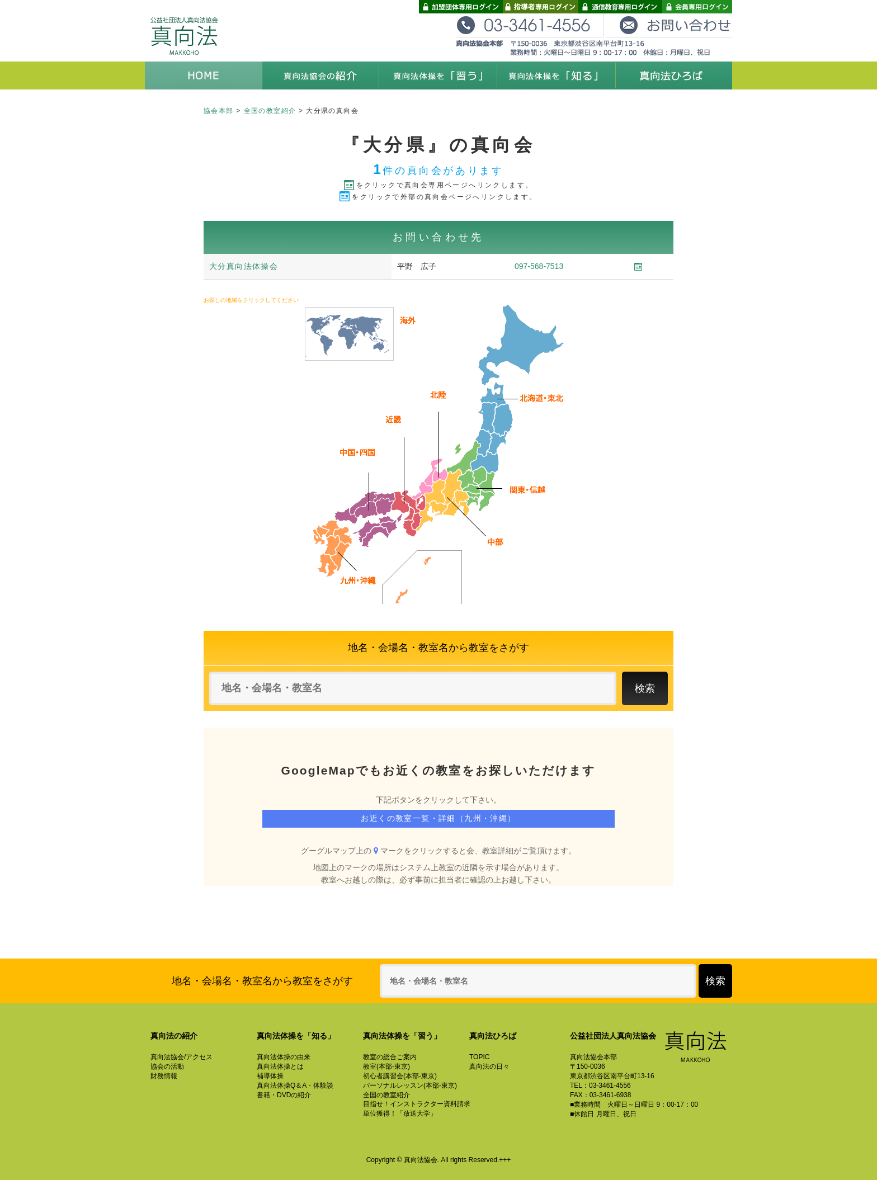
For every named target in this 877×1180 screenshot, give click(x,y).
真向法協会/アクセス (181, 1057)
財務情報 (163, 1076)
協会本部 (219, 111)
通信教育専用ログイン (620, 6)
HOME (203, 75)
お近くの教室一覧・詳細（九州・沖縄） (438, 818)
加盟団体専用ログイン (461, 6)
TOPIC (479, 1057)
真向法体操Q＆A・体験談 (295, 1085)
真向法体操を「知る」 (556, 75)
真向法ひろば (673, 75)
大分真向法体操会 (243, 266)
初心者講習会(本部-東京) (400, 1076)
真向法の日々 (489, 1066)
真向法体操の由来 (283, 1057)
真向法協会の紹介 (321, 75)
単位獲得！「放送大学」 (400, 1113)
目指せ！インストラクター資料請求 (416, 1104)
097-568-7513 (539, 266)
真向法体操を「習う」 (438, 75)
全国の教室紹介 (270, 111)
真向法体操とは (280, 1066)
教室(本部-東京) (386, 1066)
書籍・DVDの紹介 (284, 1095)
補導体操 (270, 1076)
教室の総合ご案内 (390, 1057)
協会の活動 (167, 1066)
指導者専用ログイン (540, 6)
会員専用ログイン (697, 6)
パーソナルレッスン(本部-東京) (410, 1085)
